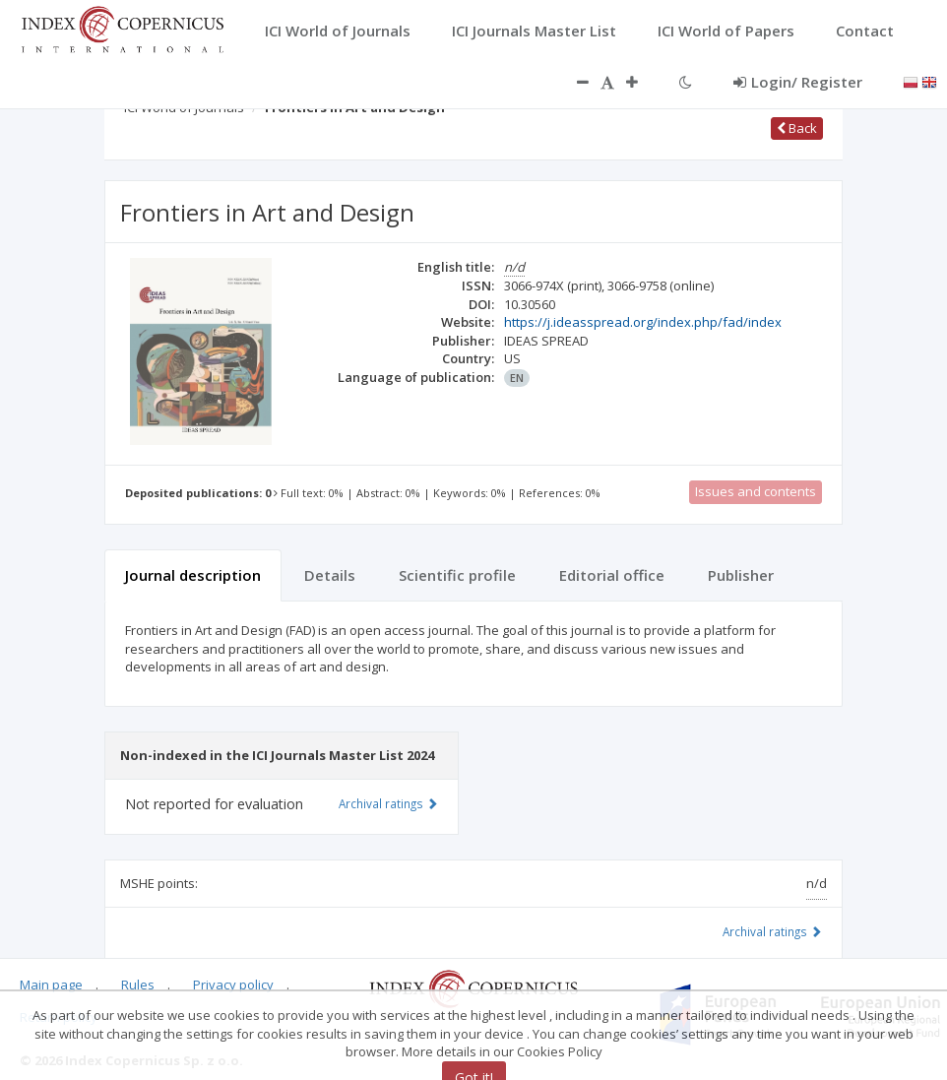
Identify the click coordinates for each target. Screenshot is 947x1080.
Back (797, 128)
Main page (51, 984)
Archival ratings (772, 931)
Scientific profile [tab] (457, 575)
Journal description (193, 575)
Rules (138, 984)
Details (329, 575)
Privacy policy (233, 984)
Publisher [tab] (741, 575)
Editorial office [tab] (611, 575)
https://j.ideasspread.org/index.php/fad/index (643, 322)
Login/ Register (797, 82)
